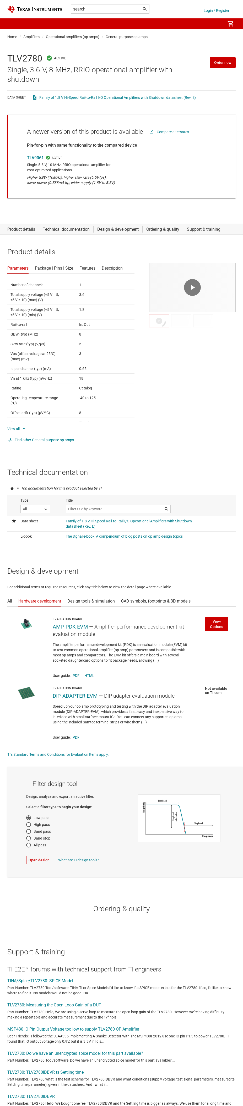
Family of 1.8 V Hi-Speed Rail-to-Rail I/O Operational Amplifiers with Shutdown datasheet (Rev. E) (117, 97)
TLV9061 (35, 157)
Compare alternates (173, 132)
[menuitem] (215, 23)
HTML (89, 675)
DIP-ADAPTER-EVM (75, 696)
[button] (12, 23)
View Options (216, 624)
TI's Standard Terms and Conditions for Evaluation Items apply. (58, 754)
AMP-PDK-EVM (70, 627)
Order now (222, 62)
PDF (76, 675)
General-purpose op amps (127, 37)
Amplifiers (31, 37)
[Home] (34, 9)
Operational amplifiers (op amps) (72, 37)
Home (12, 37)
